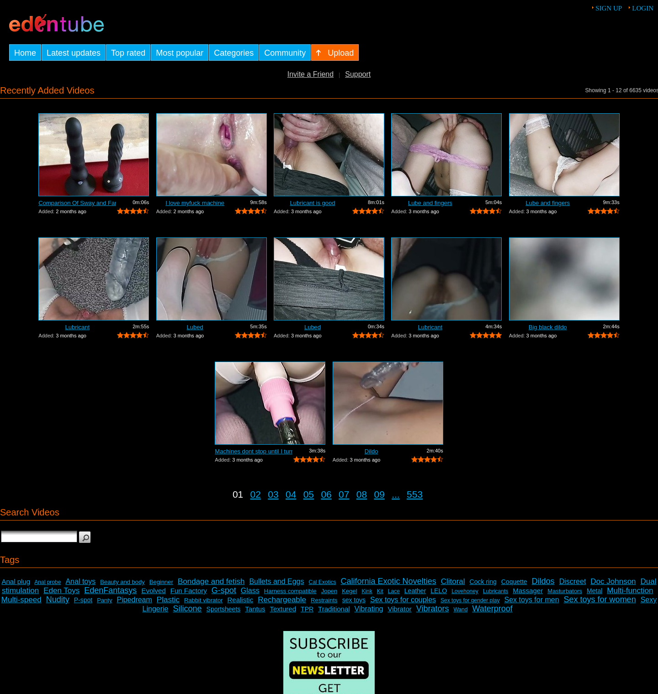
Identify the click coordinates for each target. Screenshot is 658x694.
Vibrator (399, 609)
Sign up (608, 8)
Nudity (57, 599)
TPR (307, 609)
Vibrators (432, 608)
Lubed (195, 327)
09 (379, 494)
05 (308, 494)
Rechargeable (282, 599)
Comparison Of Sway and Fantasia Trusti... (77, 203)
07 (344, 494)
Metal (594, 590)
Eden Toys (61, 590)
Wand (460, 609)
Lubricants (495, 591)
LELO (438, 590)
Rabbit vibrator (203, 600)
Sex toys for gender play (469, 600)
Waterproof (492, 608)
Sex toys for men (531, 600)
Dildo (371, 451)
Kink (366, 591)
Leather (415, 590)
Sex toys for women (600, 599)
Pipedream (134, 600)
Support (358, 74)
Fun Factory (188, 590)
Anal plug (15, 581)
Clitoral (453, 581)
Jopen (329, 591)
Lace (394, 591)
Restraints (324, 600)
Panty (104, 600)
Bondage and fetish (211, 581)
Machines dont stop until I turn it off (253, 451)
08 (361, 494)
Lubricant (77, 327)
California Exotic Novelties (388, 581)
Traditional (334, 609)
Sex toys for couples (403, 600)
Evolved (153, 590)
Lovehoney (464, 591)
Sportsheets (224, 609)
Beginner (161, 581)
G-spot (224, 590)
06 (326, 494)
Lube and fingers (430, 203)
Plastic (168, 599)
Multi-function (630, 590)
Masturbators (564, 591)
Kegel (349, 591)
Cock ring (483, 581)
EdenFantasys (110, 590)
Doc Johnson (613, 581)
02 (255, 494)
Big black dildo (548, 327)
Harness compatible (290, 591)
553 (415, 494)
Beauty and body (122, 581)
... (396, 494)
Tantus (255, 609)
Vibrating (369, 609)
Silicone (187, 608)
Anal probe (47, 582)
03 (273, 494)
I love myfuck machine (194, 203)
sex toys (354, 600)
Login (642, 8)
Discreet (572, 581)
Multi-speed (21, 599)
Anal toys (80, 581)
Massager (528, 590)
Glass (250, 590)
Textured (283, 609)
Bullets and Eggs (276, 581)
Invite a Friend (310, 74)
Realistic (241, 600)
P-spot (83, 600)
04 (291, 494)
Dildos (543, 581)
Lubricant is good (312, 203)
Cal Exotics (322, 582)
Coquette (514, 581)
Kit (380, 591)
